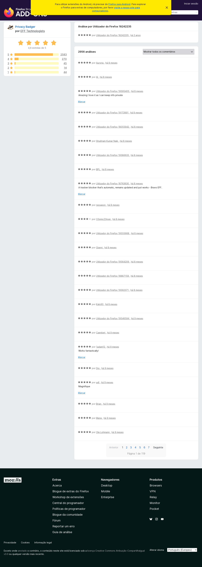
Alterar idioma (157, 550)
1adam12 (101, 346)
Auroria (100, 62)
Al (97, 77)
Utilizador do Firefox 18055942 (113, 126)
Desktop (106, 485)
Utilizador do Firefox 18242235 (112, 35)
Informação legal (43, 542)
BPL (98, 169)
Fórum (56, 520)
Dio (98, 368)
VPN (153, 491)
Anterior (113, 447)
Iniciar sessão (191, 3)
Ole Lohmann (103, 432)
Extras (56, 479)
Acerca (57, 485)
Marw (99, 418)
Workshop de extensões (68, 497)
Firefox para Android (119, 4)
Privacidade (10, 542)
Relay (153, 497)
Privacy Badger (25, 26)
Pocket (154, 508)
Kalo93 (100, 304)
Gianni (99, 247)
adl (98, 382)
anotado (22, 550)
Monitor (155, 503)
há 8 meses (111, 62)
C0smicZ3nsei (103, 219)
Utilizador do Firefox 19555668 (113, 233)
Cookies (25, 542)
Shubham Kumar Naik (107, 141)
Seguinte (158, 447)
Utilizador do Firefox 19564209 (113, 261)
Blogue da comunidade (67, 514)
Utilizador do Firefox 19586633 (113, 155)
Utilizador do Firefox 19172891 (112, 112)
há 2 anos (136, 35)
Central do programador (68, 503)
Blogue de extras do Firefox (70, 491)
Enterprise (107, 497)
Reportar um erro (63, 526)
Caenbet (101, 332)
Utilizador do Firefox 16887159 (113, 276)
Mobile (105, 491)
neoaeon (101, 205)
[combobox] (175, 12)
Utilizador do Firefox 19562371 (112, 290)
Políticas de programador (68, 508)
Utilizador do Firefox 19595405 (113, 91)
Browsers (156, 485)
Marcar (81, 101)
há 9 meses (137, 318)
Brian (99, 403)
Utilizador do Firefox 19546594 (113, 318)
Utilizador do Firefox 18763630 (113, 183)
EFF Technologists (32, 31)
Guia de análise (62, 532)
